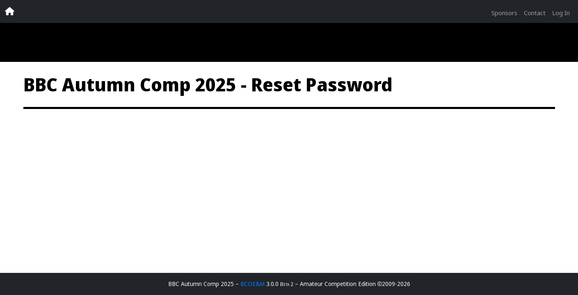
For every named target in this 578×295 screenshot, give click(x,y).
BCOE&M (252, 284)
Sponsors (504, 13)
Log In (561, 13)
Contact (535, 13)
